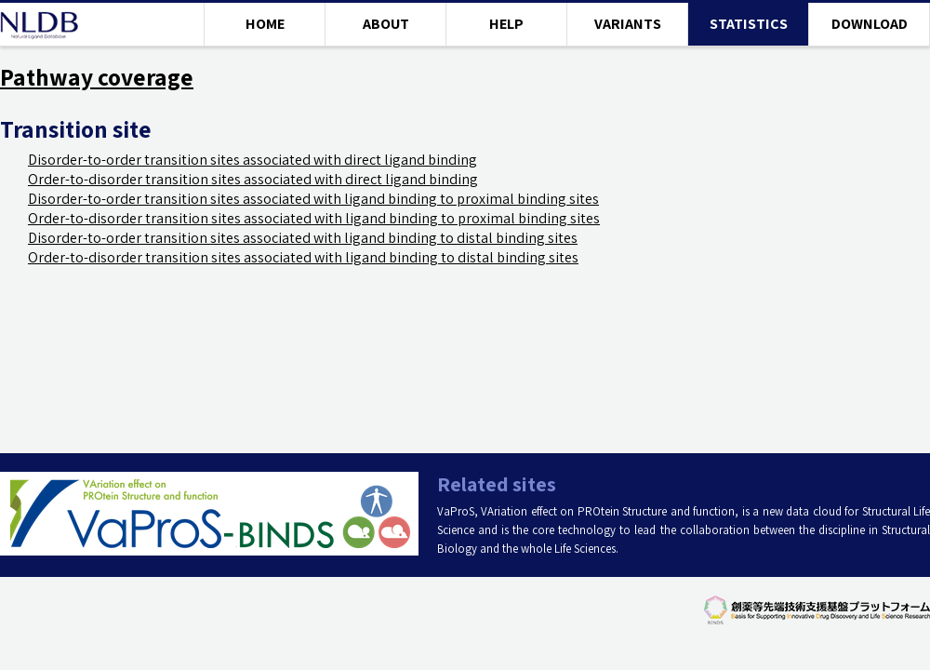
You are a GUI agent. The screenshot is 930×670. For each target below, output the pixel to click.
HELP (506, 24)
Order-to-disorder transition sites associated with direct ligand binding (253, 179)
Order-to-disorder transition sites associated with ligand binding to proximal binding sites (314, 218)
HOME (265, 24)
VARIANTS (627, 24)
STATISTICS (749, 24)
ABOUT (386, 24)
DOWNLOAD (869, 24)
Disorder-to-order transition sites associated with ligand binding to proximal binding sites (313, 198)
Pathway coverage (96, 76)
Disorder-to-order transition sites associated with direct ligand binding (252, 159)
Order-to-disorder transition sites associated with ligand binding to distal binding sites (303, 257)
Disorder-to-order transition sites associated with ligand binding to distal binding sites (303, 238)
